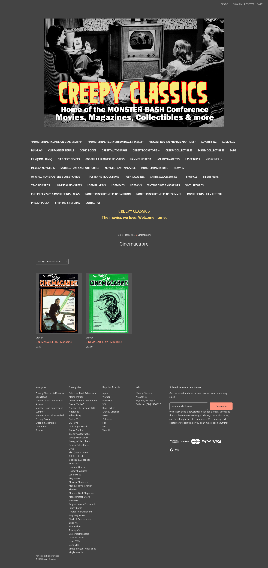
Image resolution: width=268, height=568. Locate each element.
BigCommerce (52, 555)
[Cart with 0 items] (259, 4)
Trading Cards (40, 185)
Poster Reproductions (104, 176)
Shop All (191, 176)
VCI (104, 404)
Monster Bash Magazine (120, 168)
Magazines (214, 159)
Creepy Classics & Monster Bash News (55, 194)
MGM (105, 415)
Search (225, 4)
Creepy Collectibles (178, 150)
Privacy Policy (40, 202)
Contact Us (93, 202)
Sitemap (40, 430)
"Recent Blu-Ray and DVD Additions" (172, 141)
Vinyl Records (194, 185)
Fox (104, 422)
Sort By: (41, 261)
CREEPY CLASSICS (134, 211)
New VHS (178, 168)
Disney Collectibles (211, 150)
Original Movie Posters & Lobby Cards (57, 176)
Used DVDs (118, 185)
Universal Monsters (68, 185)
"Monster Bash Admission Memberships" (56, 141)
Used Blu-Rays (96, 185)
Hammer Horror (140, 159)
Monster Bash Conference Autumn (108, 194)
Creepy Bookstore (146, 150)
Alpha (105, 393)
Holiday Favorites (168, 159)
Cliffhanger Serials (61, 150)
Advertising (208, 141)
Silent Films (211, 176)
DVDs (233, 150)
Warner (106, 396)
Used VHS (136, 185)
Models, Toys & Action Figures (79, 168)
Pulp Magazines (135, 176)
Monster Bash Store (154, 168)
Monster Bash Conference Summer (158, 194)
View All (106, 430)
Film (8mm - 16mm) (41, 159)
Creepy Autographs (114, 150)
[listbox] (57, 261)
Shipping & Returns (67, 202)
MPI (104, 426)
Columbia (107, 419)
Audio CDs (228, 141)
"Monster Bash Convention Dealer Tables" (115, 141)
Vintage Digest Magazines (163, 185)
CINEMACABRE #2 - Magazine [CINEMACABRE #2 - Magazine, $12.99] (104, 342)
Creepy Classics (111, 411)
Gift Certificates (69, 159)
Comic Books (88, 150)
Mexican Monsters (43, 168)
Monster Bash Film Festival (205, 194)
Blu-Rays (37, 150)
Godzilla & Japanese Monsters (105, 159)
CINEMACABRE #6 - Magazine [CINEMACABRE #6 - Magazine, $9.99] (54, 342)
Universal (107, 400)
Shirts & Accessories (165, 176)
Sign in (236, 4)
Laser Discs (192, 159)
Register (249, 4)
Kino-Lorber (109, 408)
